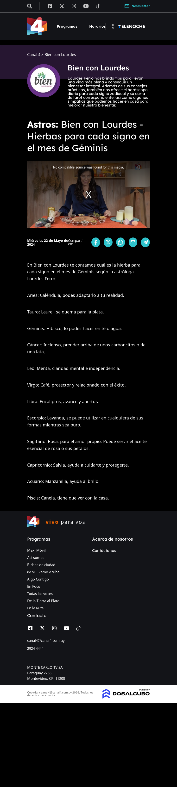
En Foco (33, 586)
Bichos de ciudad (41, 564)
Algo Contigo (38, 579)
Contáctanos (104, 550)
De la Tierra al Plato (43, 600)
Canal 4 (33, 54)
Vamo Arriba (48, 571)
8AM (31, 571)
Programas (67, 26)
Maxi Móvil (36, 550)
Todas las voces (40, 593)
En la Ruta (35, 608)
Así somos (35, 557)
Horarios (97, 26)
